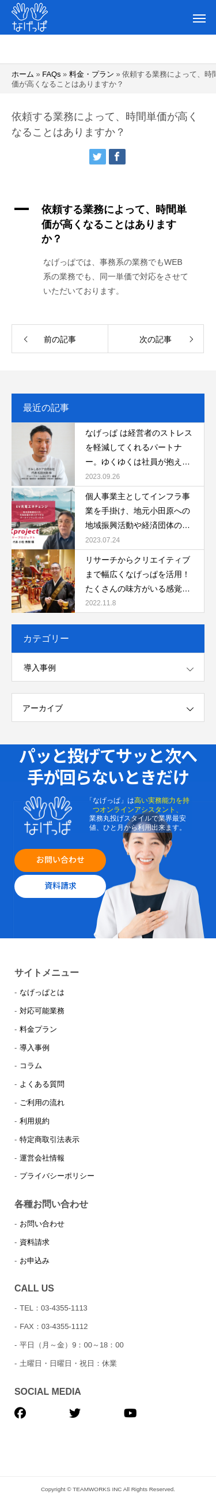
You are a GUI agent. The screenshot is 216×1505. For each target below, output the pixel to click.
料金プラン (38, 1029)
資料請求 (60, 885)
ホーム (23, 74)
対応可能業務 (42, 1010)
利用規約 (35, 1121)
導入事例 (40, 667)
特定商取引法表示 (49, 1139)
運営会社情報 (42, 1158)
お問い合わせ (60, 859)
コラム (31, 1065)
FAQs (51, 74)
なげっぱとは (42, 992)
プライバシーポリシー (57, 1175)
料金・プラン (91, 74)
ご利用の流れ (42, 1102)
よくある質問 (42, 1084)
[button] (108, 224)
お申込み (35, 1260)
